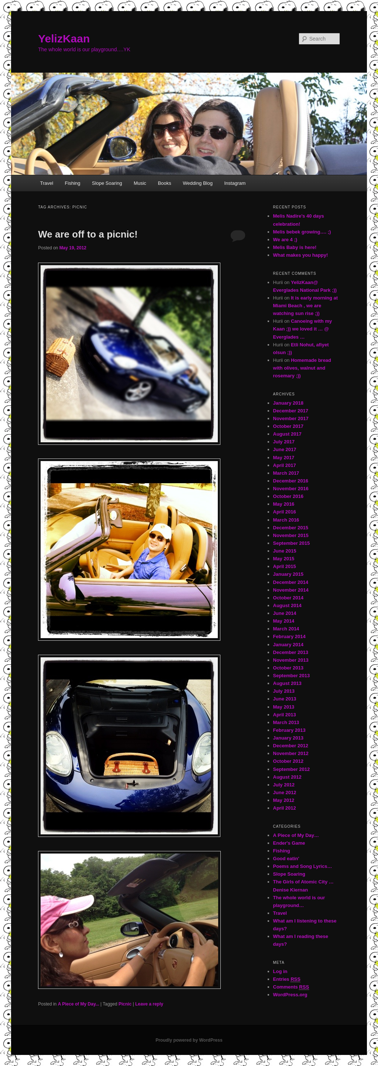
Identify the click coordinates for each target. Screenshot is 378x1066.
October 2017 (288, 426)
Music (140, 183)
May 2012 (284, 800)
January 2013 (288, 738)
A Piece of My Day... (78, 1004)
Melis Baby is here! (295, 247)
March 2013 (286, 722)
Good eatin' (286, 858)
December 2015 (290, 527)
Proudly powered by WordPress (188, 1040)
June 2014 (284, 613)
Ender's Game (289, 843)
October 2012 (288, 761)
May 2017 (284, 457)
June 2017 (284, 449)
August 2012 (287, 777)
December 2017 (290, 410)
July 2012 (284, 785)
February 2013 (289, 730)
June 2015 (284, 551)
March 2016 (286, 520)
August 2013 (287, 683)
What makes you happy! (300, 255)
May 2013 (284, 707)
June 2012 (284, 792)
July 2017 (284, 441)
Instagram (234, 183)
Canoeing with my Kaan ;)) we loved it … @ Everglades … (302, 328)
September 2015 (291, 543)
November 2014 (291, 590)
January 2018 (288, 403)
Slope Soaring (107, 183)
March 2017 (286, 473)
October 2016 (288, 496)
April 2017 (284, 465)
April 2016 (284, 512)
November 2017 (291, 418)
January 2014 (288, 644)
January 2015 (288, 574)
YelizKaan (64, 38)
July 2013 (284, 691)
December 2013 (290, 652)
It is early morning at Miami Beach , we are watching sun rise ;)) (305, 305)
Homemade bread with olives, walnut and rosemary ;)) (302, 367)
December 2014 (290, 582)
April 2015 (284, 566)
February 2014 (289, 636)
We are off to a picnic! (88, 234)
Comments (291, 987)
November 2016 (291, 488)
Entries (286, 979)
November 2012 (291, 753)
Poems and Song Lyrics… (302, 866)
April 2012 (284, 808)
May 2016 (284, 504)
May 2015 (284, 558)
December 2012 (290, 745)
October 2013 (288, 668)
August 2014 (287, 605)
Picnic (124, 1004)
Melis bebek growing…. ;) (302, 232)
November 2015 (291, 535)
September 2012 (291, 769)
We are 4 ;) (285, 239)
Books (164, 183)
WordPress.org (290, 994)
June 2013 (284, 699)
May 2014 (284, 621)
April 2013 (284, 714)
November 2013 (291, 660)
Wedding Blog (198, 183)
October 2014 (288, 598)
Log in (280, 971)
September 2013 (291, 675)
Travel (46, 183)
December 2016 (290, 481)
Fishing (72, 183)
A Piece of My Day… (296, 835)
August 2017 (287, 434)
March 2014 (286, 628)
